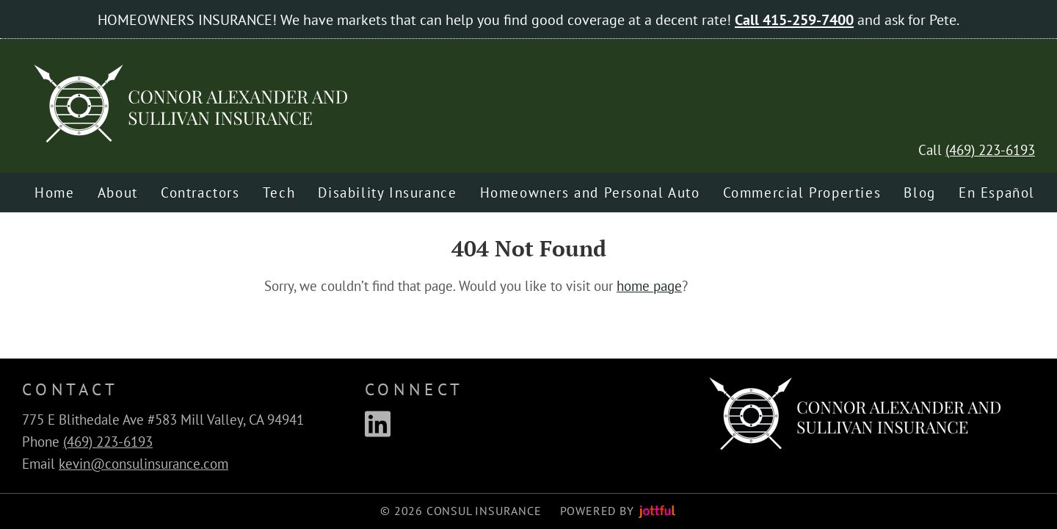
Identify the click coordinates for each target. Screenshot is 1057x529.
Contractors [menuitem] (200, 192)
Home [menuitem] (54, 192)
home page (649, 286)
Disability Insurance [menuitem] (387, 192)
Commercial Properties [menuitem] (802, 192)
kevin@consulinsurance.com (143, 463)
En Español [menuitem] (997, 192)
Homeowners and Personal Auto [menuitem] (590, 192)
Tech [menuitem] (279, 192)
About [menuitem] (118, 192)
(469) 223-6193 (990, 150)
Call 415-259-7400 (794, 19)
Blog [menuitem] (919, 192)
